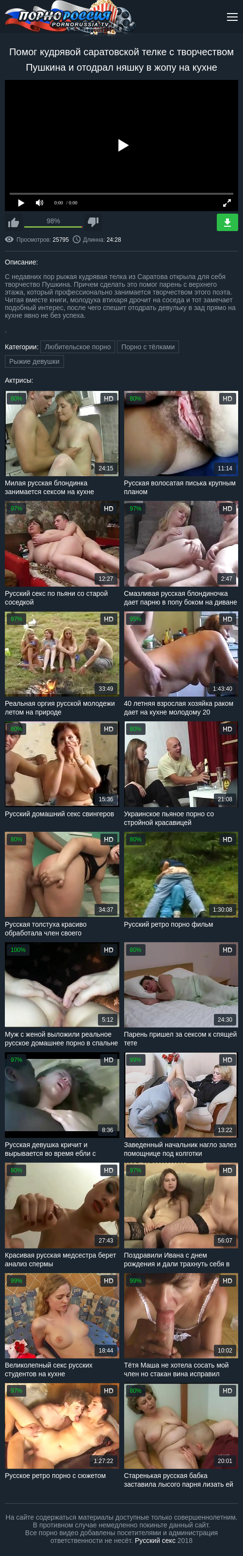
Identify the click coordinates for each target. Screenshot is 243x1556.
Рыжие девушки (34, 361)
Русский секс (155, 1540)
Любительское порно (78, 347)
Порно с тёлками (148, 347)
